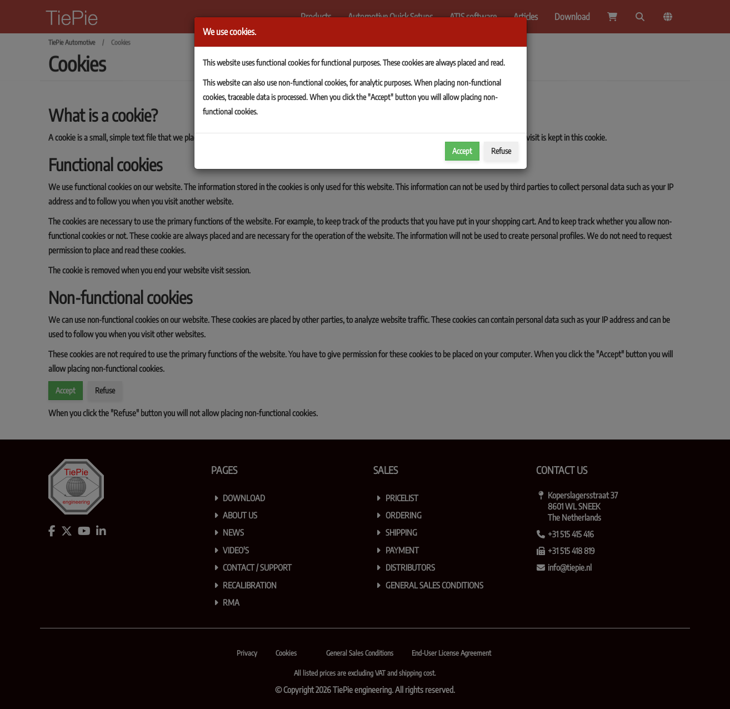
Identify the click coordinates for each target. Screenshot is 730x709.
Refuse (501, 151)
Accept (462, 151)
